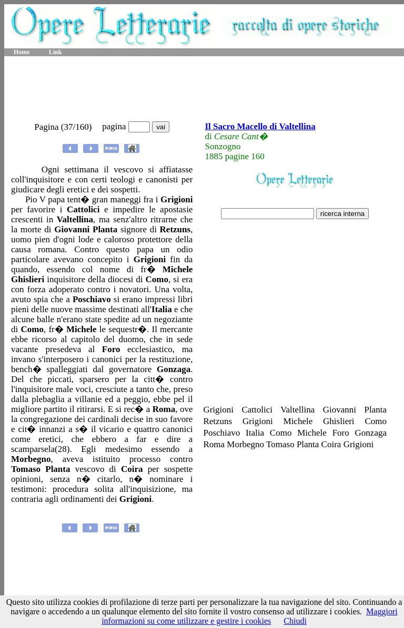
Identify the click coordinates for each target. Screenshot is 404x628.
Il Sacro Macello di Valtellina (260, 126)
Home (22, 52)
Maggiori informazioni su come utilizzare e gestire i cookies (250, 616)
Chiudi (295, 620)
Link (55, 52)
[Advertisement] (204, 89)
